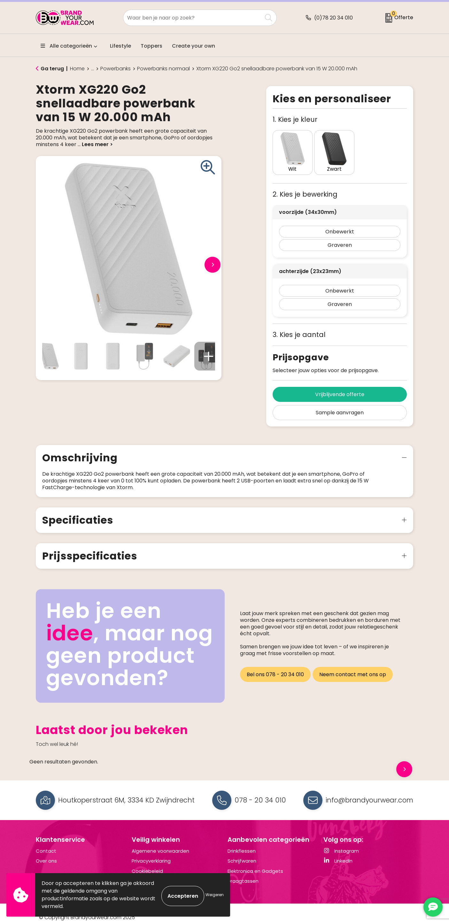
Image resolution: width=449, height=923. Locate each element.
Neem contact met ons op (354, 664)
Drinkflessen (242, 842)
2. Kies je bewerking (305, 186)
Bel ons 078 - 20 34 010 (275, 664)
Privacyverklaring (151, 852)
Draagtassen (243, 873)
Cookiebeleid (147, 862)
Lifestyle (120, 46)
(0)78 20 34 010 (333, 17)
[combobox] (192, 17)
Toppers (151, 46)
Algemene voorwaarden (160, 842)
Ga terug (52, 68)
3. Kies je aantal (299, 326)
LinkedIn (337, 852)
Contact (46, 842)
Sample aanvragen (340, 404)
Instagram (341, 842)
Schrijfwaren (242, 852)
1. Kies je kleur (295, 119)
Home (77, 68)
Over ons (46, 852)
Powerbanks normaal (163, 68)
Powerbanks (115, 68)
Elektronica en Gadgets (255, 862)
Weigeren (214, 894)
